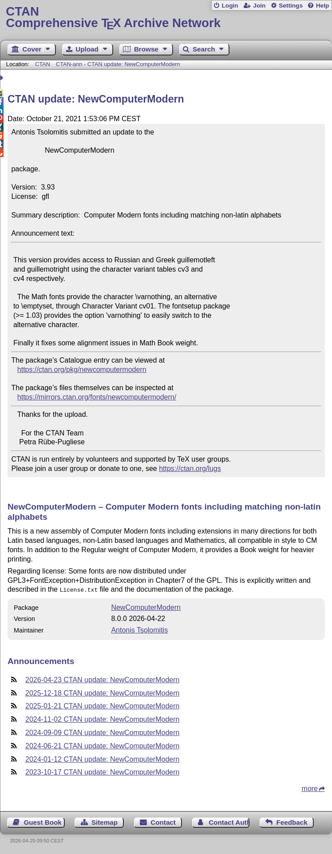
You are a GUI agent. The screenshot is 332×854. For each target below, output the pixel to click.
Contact (163, 821)
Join (259, 5)
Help (322, 5)
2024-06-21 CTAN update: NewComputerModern (102, 745)
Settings (291, 5)
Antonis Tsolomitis (139, 629)
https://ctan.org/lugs (190, 468)
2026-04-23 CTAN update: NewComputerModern (102, 679)
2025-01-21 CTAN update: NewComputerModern (102, 705)
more (310, 787)
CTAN (42, 64)
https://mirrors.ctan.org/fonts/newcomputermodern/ (96, 397)
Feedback (292, 821)
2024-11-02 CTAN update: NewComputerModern (102, 718)
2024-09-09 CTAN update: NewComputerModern (102, 731)
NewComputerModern (146, 606)
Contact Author (229, 821)
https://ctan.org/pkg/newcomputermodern (81, 369)
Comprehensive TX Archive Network (166, 17)
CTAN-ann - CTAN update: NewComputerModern (118, 64)
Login (229, 5)
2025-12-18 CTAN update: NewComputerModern (102, 692)
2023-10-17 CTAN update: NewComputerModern (102, 771)
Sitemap (104, 821)
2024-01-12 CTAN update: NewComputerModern (102, 758)
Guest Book (43, 821)
